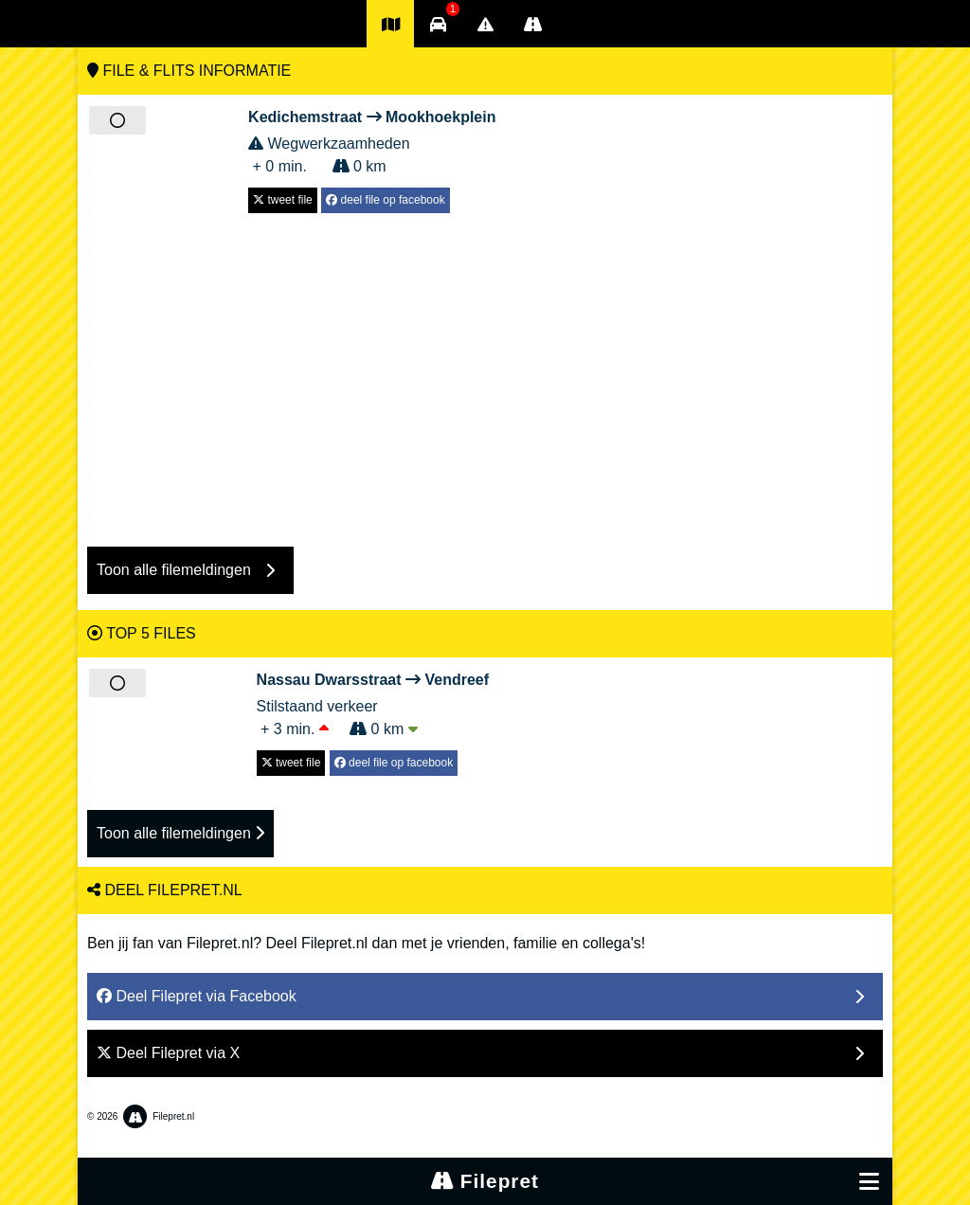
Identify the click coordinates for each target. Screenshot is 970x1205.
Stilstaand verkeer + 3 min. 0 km (373, 703)
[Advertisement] (485, 370)
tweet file (283, 200)
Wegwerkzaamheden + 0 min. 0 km (371, 140)
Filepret (485, 1181)
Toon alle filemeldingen (180, 833)
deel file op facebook (385, 200)
